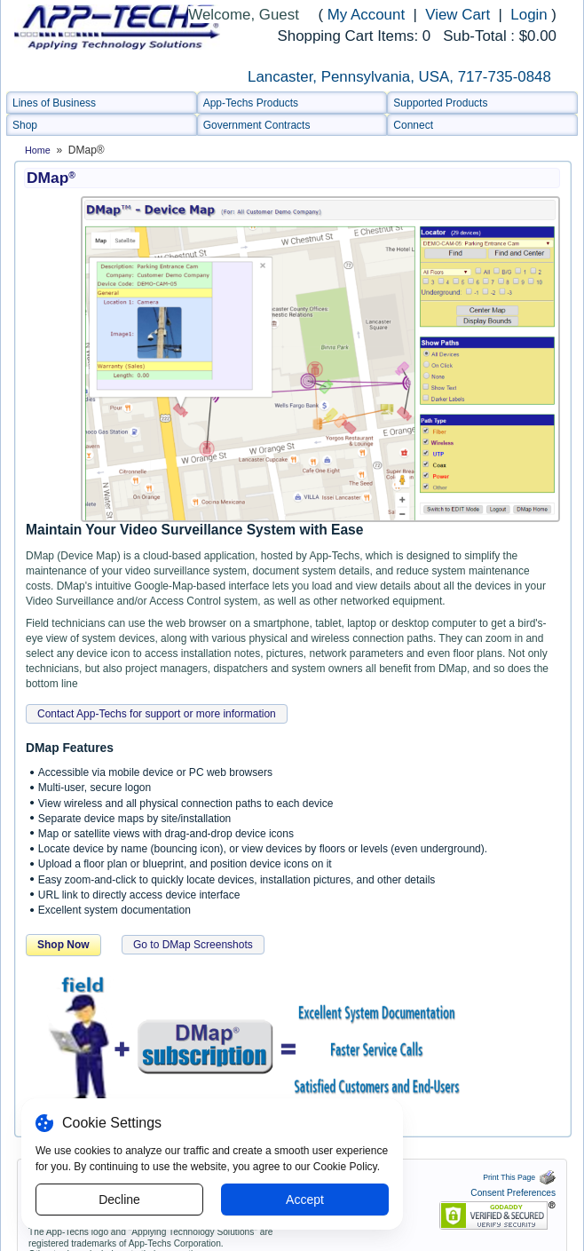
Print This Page (519, 1177)
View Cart (459, 14)
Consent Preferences (513, 1193)
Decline (119, 1199)
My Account (366, 14)
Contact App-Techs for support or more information (156, 714)
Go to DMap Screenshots (193, 944)
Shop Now (63, 944)
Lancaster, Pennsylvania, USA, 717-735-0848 (399, 76)
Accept (305, 1199)
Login (528, 14)
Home (38, 150)
